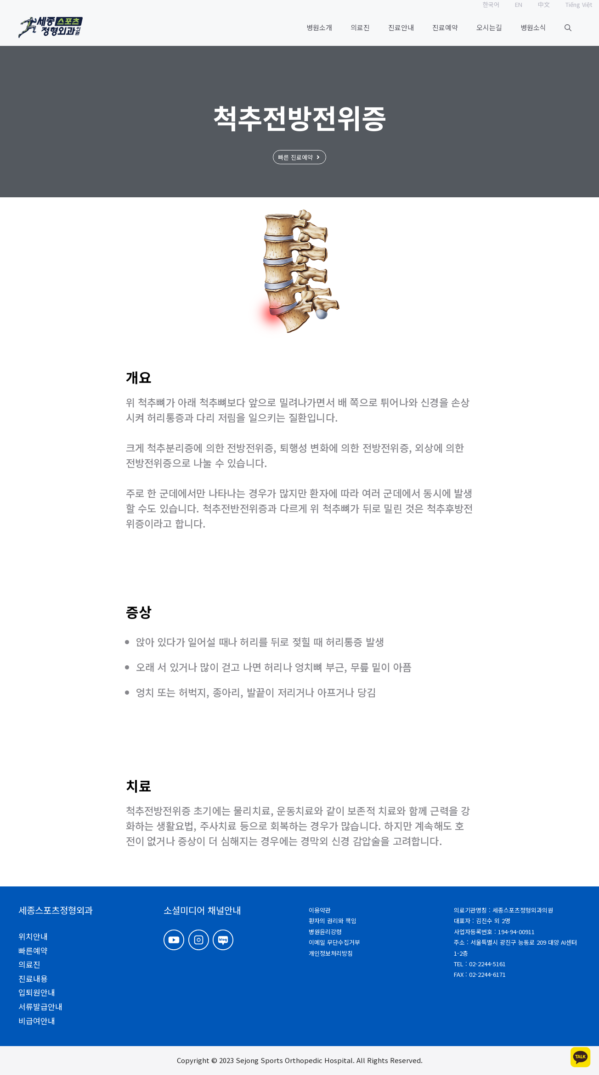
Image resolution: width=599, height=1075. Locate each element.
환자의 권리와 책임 (332, 920)
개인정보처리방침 (331, 953)
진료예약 (445, 27)
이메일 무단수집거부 (334, 942)
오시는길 (489, 27)
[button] (568, 27)
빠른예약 (33, 950)
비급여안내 (36, 1020)
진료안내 (401, 27)
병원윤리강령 (325, 931)
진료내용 (33, 978)
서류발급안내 (40, 1006)
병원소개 (319, 27)
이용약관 (320, 910)
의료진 (360, 27)
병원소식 (533, 27)
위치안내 (33, 936)
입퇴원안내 (36, 992)
